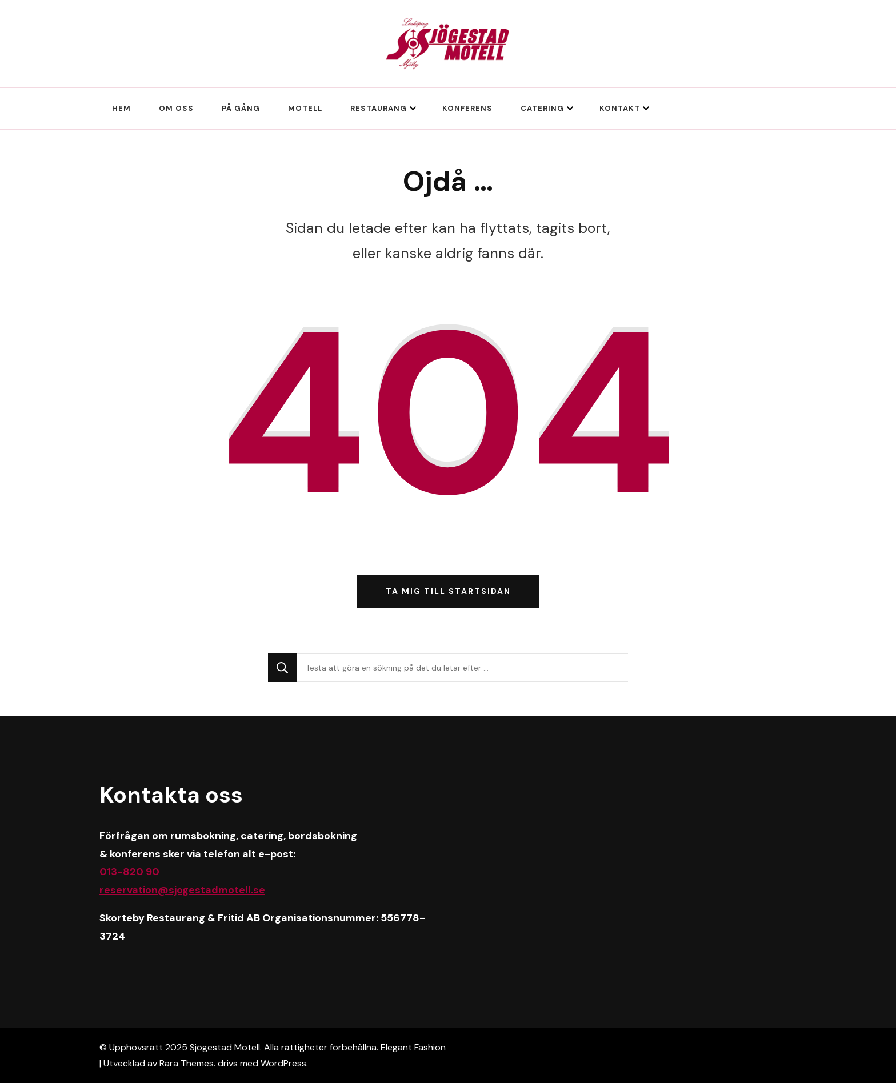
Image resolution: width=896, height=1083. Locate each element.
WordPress (283, 1063)
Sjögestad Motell (225, 1047)
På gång (241, 108)
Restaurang (378, 108)
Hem (121, 108)
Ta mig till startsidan (448, 591)
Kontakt (619, 108)
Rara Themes (186, 1063)
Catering (542, 108)
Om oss (176, 108)
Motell (305, 108)
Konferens (467, 108)
